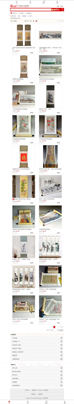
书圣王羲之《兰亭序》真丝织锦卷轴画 (47, 289)
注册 (58, 6)
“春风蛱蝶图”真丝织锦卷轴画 (18, 139)
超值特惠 (28, 13)
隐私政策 (41, 394)
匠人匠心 (21, 13)
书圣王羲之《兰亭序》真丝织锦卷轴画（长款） (49, 319)
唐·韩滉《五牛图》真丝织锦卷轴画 (20, 319)
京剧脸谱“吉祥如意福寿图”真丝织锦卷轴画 (22, 229)
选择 (15, 21)
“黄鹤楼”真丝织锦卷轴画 (17, 79)
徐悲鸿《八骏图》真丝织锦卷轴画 (46, 199)
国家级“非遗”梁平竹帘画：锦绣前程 (21, 199)
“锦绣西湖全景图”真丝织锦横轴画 (46, 79)
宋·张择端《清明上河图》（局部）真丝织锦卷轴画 (50, 169)
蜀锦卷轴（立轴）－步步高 (45, 109)
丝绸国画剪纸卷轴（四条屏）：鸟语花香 (48, 259)
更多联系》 (46, 390)
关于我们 (27, 390)
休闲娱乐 (24, 16)
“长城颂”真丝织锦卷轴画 (44, 229)
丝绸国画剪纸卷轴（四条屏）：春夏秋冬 (21, 289)
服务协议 (33, 394)
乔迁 (19, 16)
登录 (61, 6)
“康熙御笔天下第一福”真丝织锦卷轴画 (21, 169)
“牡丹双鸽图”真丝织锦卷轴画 (45, 139)
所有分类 (14, 16)
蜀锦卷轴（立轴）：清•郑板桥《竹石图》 (21, 259)
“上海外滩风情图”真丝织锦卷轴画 (20, 109)
